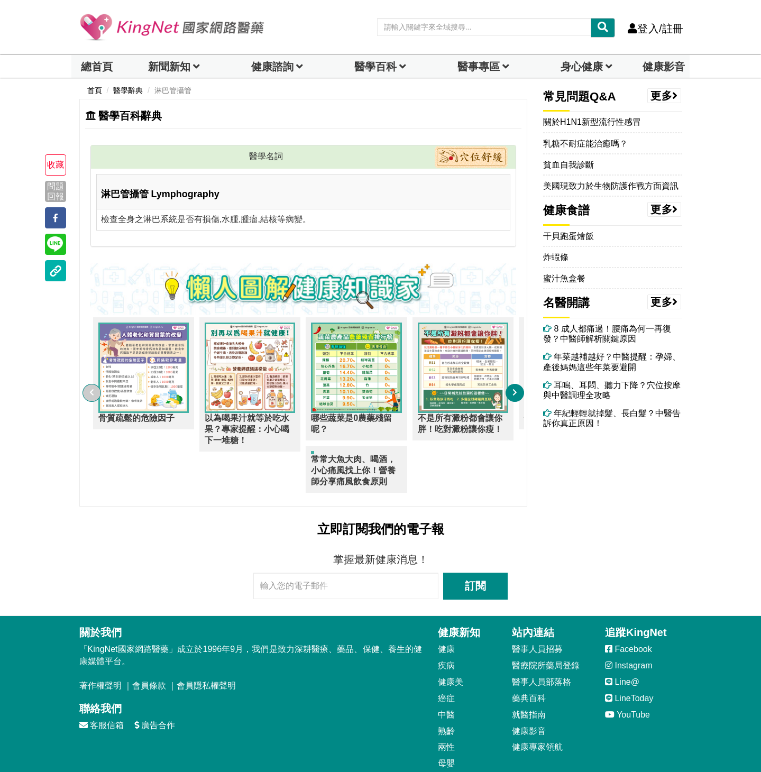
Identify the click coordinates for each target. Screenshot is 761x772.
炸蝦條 (556, 257)
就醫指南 (529, 673)
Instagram (629, 624)
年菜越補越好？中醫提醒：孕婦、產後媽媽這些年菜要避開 (612, 361)
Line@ (622, 640)
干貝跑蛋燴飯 (568, 236)
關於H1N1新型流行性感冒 (592, 121)
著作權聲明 (100, 644)
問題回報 (55, 191)
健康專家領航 (537, 705)
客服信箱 (101, 683)
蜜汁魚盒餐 (564, 278)
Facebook (628, 607)
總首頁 (97, 66)
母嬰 (446, 722)
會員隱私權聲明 (206, 644)
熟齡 (446, 689)
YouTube (627, 673)
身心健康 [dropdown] (582, 66)
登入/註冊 (655, 28)
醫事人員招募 (537, 607)
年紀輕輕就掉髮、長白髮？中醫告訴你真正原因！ (612, 418)
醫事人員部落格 (541, 640)
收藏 (55, 164)
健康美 (450, 640)
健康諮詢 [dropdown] (272, 66)
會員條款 (149, 644)
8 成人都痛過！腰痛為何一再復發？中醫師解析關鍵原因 (607, 333)
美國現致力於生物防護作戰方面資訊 (611, 185)
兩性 (446, 705)
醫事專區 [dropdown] (478, 66)
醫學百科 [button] (375, 66)
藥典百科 (529, 656)
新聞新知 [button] (169, 66)
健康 (446, 607)
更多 (664, 96)
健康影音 (664, 66)
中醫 (446, 673)
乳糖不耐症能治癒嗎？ (585, 143)
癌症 (446, 656)
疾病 (446, 624)
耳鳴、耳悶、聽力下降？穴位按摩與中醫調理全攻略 (612, 390)
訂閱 (475, 544)
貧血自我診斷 (568, 164)
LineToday (629, 656)
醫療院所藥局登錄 (546, 624)
